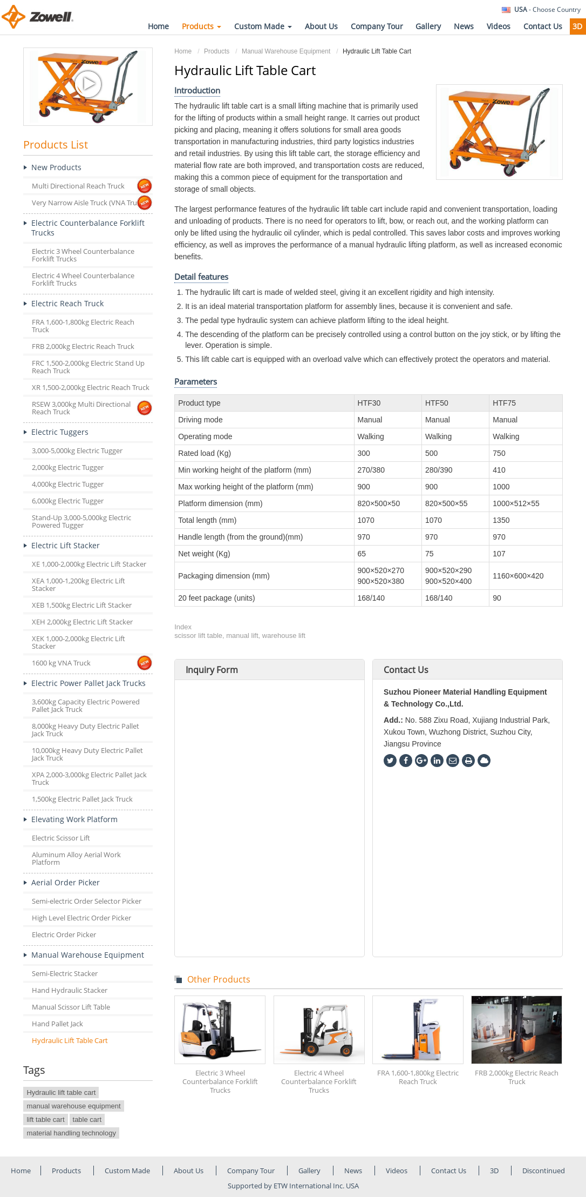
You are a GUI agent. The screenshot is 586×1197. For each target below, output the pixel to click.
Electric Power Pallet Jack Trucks (88, 683)
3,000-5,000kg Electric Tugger (77, 450)
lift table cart (45, 1119)
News (464, 26)
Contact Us (542, 26)
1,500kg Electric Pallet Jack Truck (82, 799)
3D (577, 26)
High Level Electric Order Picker (81, 918)
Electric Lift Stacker (65, 545)
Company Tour (377, 26)
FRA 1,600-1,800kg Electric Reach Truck (418, 1077)
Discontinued (543, 1170)
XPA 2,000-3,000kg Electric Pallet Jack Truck (89, 778)
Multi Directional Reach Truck (78, 186)
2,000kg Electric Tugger (68, 467)
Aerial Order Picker (65, 882)
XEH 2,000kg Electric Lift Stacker (82, 622)
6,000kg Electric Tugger (68, 501)
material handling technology (71, 1133)
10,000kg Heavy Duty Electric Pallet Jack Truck (87, 754)
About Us (321, 26)
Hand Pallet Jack (57, 1023)
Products (216, 51)
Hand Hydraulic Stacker (69, 990)
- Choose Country (547, 9)
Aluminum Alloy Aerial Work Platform (76, 858)
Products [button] (201, 26)
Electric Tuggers (59, 432)
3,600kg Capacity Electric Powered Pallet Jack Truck (86, 705)
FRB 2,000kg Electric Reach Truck (516, 1077)
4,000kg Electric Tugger (68, 484)
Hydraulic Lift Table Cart (70, 1040)
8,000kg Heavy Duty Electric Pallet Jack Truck (85, 729)
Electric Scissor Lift (61, 838)
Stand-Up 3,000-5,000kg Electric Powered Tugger (81, 521)
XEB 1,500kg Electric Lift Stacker (82, 605)
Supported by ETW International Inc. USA (293, 1186)
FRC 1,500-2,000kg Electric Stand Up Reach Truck (88, 366)
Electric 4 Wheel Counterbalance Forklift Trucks (319, 1081)
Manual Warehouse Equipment (286, 51)
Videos (498, 26)
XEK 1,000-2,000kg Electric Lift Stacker (78, 642)
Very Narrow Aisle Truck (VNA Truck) (89, 202)
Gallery (428, 26)
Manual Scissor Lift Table (71, 1007)
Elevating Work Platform (74, 819)
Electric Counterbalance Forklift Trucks (88, 228)
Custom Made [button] (263, 26)
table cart (87, 1119)
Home (158, 26)
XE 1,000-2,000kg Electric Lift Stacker (89, 564)
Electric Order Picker (64, 934)
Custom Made (128, 1170)
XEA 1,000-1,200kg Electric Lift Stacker (78, 584)
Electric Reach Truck (67, 303)
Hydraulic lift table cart (61, 1092)
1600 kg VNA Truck (61, 663)
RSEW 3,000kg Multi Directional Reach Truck (81, 407)
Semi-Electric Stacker (65, 973)
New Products (56, 167)
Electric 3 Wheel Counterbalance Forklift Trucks (220, 1081)
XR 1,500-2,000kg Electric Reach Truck (90, 387)
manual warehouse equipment (73, 1106)
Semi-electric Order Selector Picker (86, 901)
